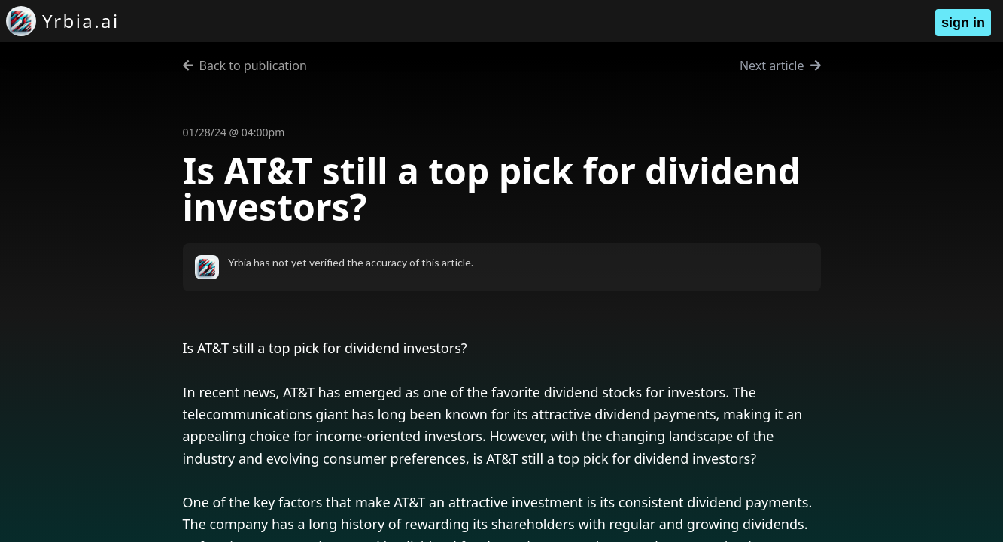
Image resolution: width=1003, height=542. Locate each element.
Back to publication (245, 65)
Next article (780, 65)
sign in (963, 22)
